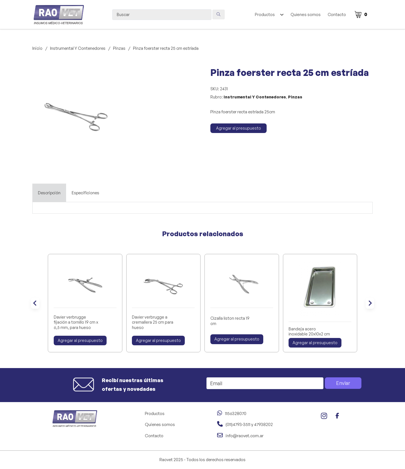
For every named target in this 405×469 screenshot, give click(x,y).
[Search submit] (218, 14)
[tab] (49, 193)
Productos (265, 14)
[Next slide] (370, 303)
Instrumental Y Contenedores (77, 48)
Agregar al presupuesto (238, 128)
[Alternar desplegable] (281, 14)
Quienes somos (306, 14)
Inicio (37, 48)
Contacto (337, 14)
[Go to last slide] (35, 303)
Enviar (343, 383)
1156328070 (235, 413)
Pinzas (119, 48)
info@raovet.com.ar (245, 435)
